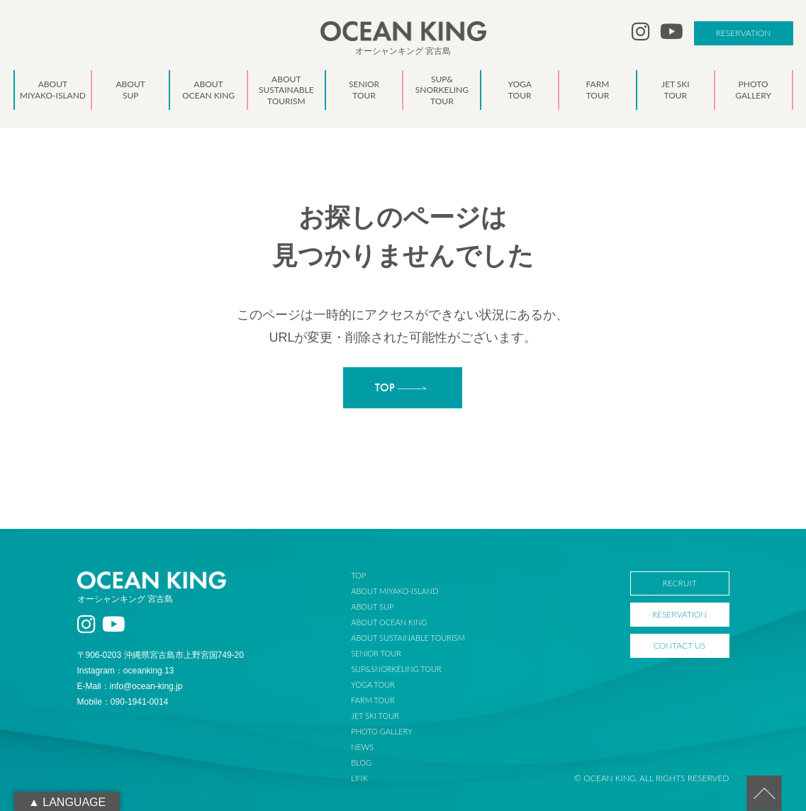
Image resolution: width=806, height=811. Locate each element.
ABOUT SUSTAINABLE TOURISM (407, 637)
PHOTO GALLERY (381, 731)
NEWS (362, 746)
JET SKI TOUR (375, 715)
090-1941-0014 (139, 702)
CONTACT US (679, 645)
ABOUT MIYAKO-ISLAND (394, 590)
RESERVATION (743, 33)
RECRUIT (679, 583)
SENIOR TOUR (376, 653)
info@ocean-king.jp (146, 686)
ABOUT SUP (372, 606)
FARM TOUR (372, 700)
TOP (358, 575)
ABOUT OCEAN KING (389, 622)
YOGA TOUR (373, 684)
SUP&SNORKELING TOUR (396, 668)
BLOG (361, 762)
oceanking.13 (148, 671)
